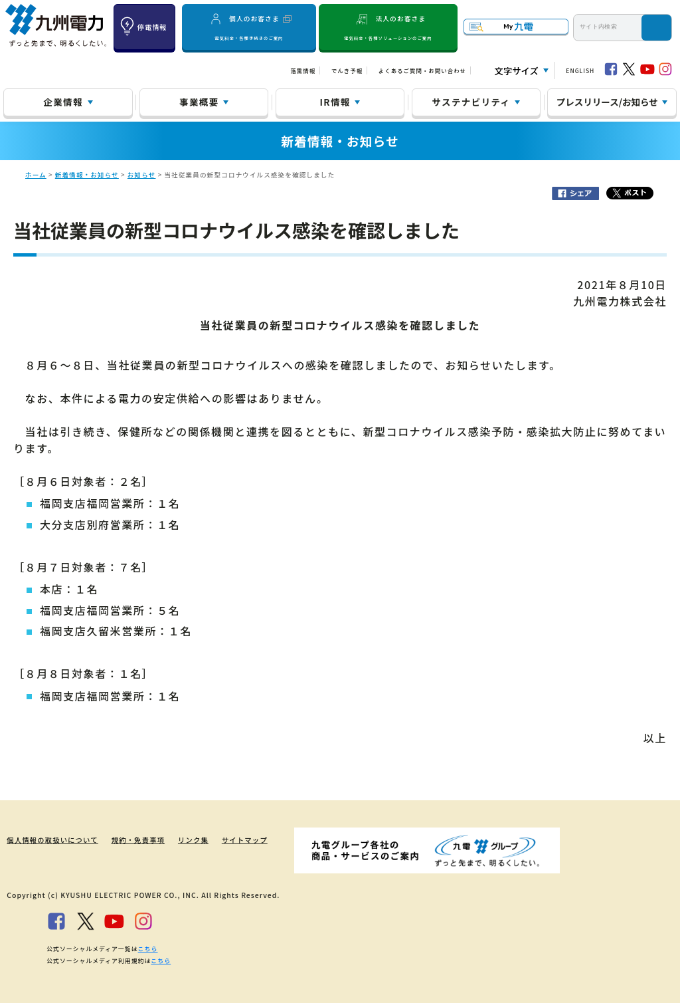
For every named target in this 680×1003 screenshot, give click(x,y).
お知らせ (142, 174)
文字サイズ (517, 70)
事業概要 (198, 101)
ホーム (35, 174)
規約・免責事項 (138, 840)
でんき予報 (347, 70)
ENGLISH (580, 70)
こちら (148, 948)
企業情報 (62, 101)
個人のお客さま (249, 27)
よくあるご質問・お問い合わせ (422, 70)
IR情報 (335, 101)
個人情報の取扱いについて (52, 840)
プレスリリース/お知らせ (607, 101)
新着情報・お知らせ (87, 174)
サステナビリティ (471, 101)
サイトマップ (245, 840)
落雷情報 (302, 70)
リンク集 (194, 840)
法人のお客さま (388, 27)
